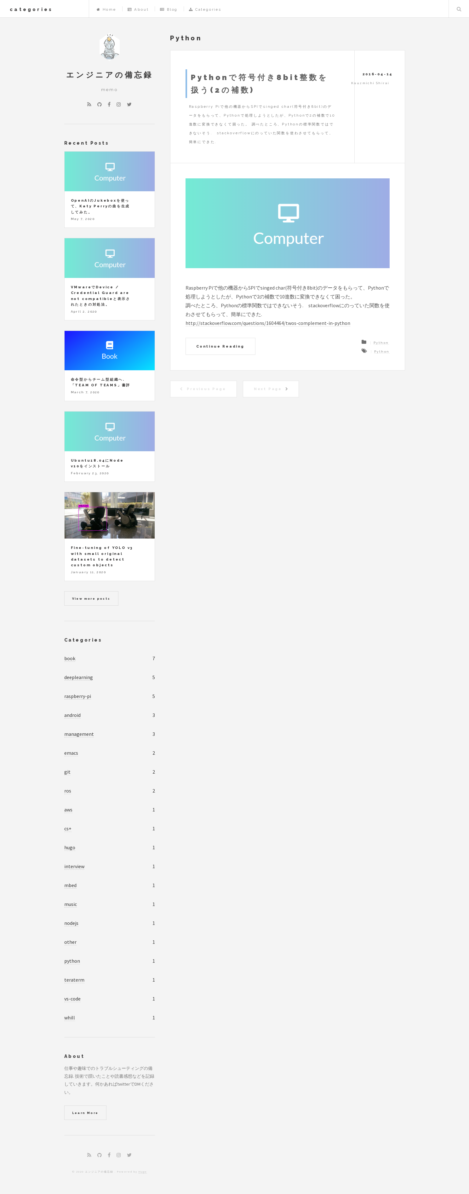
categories (31, 9)
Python (381, 342)
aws (68, 809)
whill (69, 1017)
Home (106, 9)
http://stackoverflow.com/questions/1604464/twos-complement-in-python (268, 323)
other (70, 942)
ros (67, 790)
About (138, 9)
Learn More (85, 1113)
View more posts (91, 598)
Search (459, 9)
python (72, 961)
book (69, 658)
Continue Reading (220, 346)
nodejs (71, 923)
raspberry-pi (77, 696)
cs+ (67, 828)
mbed (70, 885)
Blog (169, 9)
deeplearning (78, 677)
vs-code (72, 998)
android (72, 715)
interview (74, 866)
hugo (69, 847)
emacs (71, 753)
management (79, 734)
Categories (205, 9)
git (67, 772)
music (70, 904)
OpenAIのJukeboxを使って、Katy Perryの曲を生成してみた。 (100, 206)
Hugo (143, 1171)
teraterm (74, 980)
